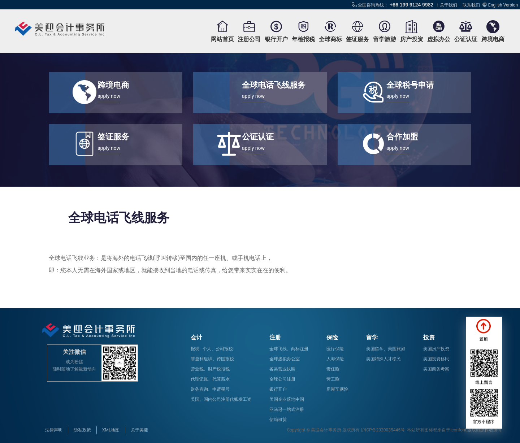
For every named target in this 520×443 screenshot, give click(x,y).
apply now (109, 96)
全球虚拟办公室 (284, 358)
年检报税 (303, 39)
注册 (275, 337)
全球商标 (330, 39)
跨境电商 (492, 39)
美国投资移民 (436, 358)
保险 (332, 337)
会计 (196, 337)
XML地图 (111, 430)
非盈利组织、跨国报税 (212, 358)
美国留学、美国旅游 (385, 348)
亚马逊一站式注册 (286, 409)
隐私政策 (82, 430)
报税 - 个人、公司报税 (212, 348)
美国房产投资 (436, 348)
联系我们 (471, 5)
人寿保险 (335, 358)
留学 (372, 337)
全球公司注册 (282, 379)
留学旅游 (384, 39)
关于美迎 (139, 430)
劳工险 (332, 379)
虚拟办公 (438, 39)
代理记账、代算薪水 (210, 379)
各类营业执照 (282, 369)
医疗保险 (335, 348)
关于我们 (448, 5)
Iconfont (458, 430)
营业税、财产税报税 (210, 369)
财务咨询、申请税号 (210, 389)
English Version (503, 5)
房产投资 (411, 39)
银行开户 (276, 39)
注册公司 (249, 39)
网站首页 (222, 39)
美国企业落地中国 (286, 399)
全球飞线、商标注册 (288, 348)
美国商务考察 (436, 369)
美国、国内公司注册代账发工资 (221, 399)
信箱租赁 (278, 419)
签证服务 (357, 39)
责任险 (332, 369)
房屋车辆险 (337, 389)
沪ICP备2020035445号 (383, 430)
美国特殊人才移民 (383, 358)
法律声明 (53, 430)
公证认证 (465, 39)
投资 (429, 337)
